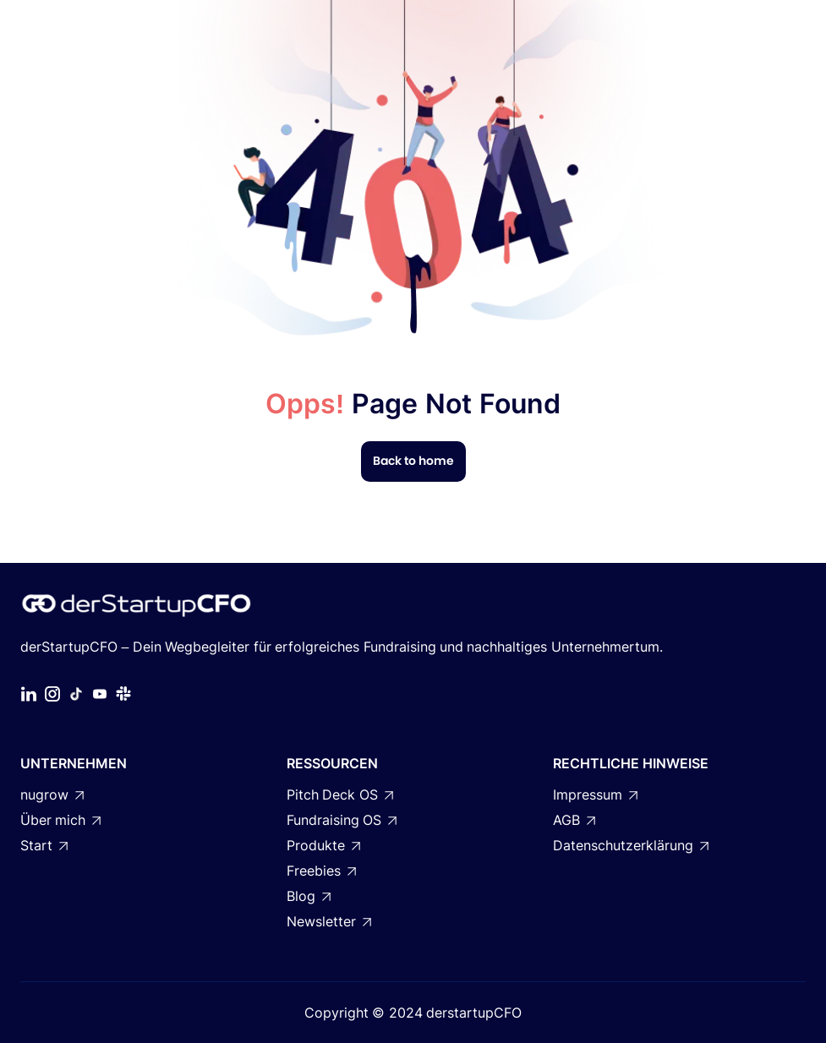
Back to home (413, 460)
